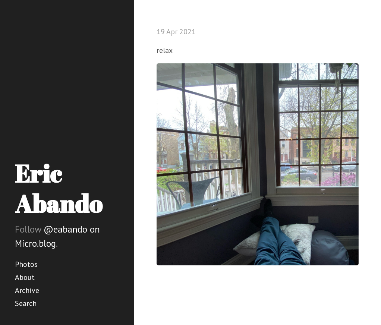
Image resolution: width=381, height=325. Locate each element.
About (25, 277)
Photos (26, 264)
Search (26, 303)
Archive (27, 290)
